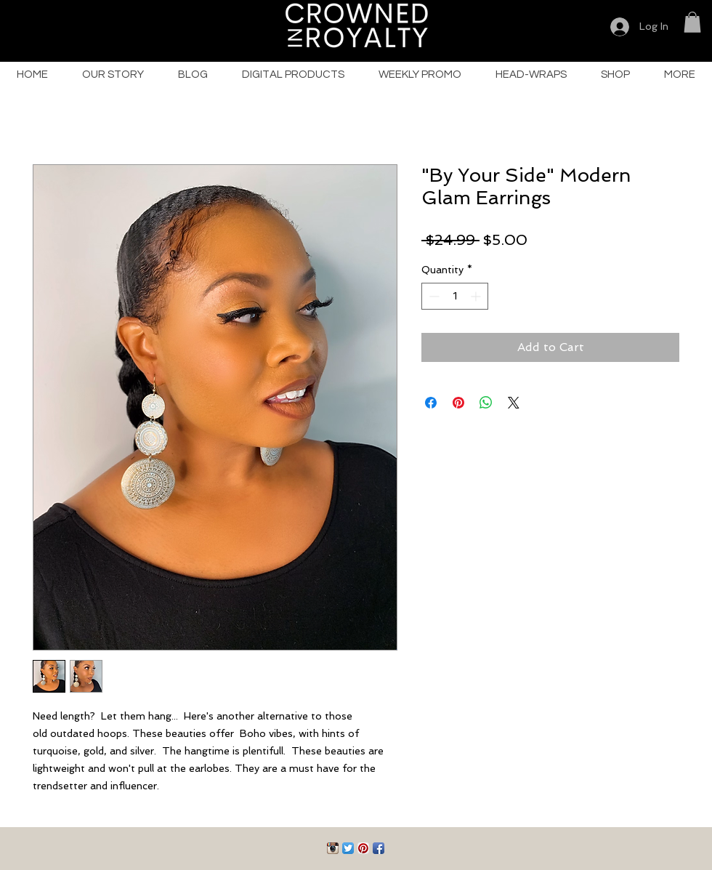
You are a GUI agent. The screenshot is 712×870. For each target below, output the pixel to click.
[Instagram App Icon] (333, 848)
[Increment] (477, 296)
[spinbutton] (455, 296)
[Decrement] (433, 296)
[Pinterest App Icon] (363, 848)
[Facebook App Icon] (378, 848)
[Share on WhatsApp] (486, 402)
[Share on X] (513, 402)
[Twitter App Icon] (348, 848)
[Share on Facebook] (431, 402)
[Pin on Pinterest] (458, 402)
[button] (692, 22)
